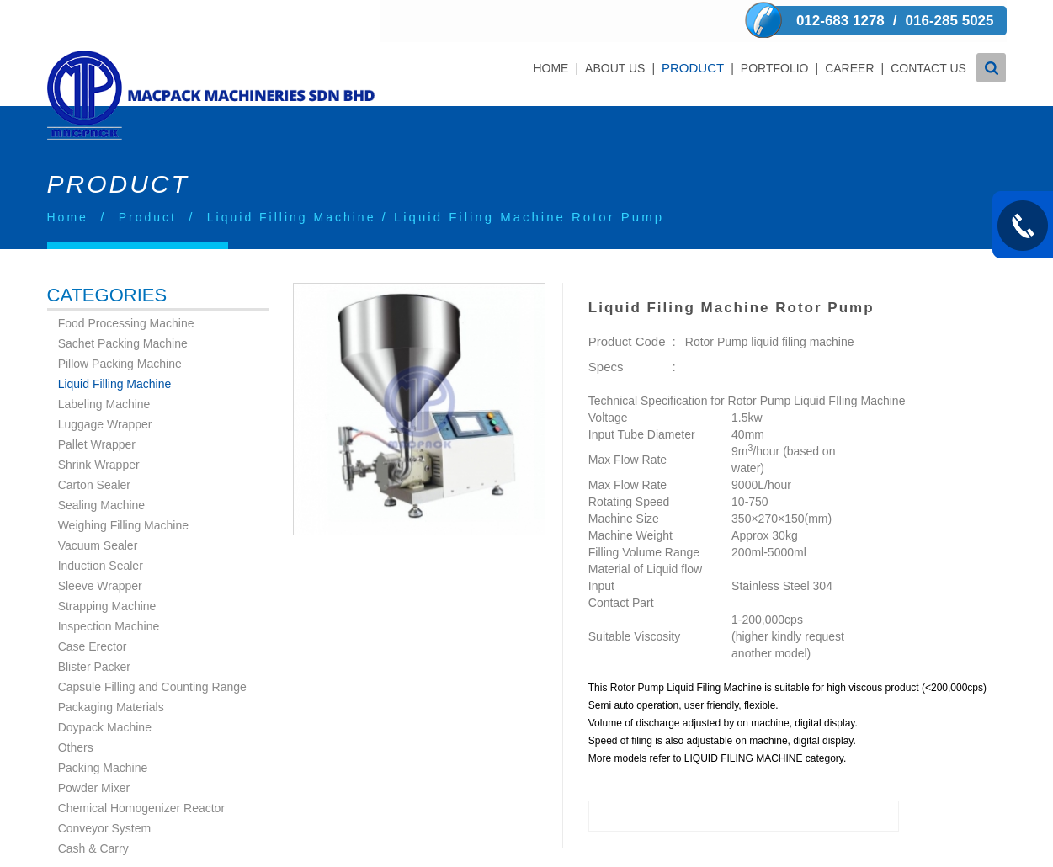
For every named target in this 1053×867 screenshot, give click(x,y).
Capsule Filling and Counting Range (152, 645)
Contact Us (928, 68)
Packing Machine (103, 725)
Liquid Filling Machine (291, 175)
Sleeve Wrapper (100, 544)
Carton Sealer (94, 442)
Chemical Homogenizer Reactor (141, 766)
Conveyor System (104, 786)
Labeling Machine (104, 362)
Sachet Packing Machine (123, 301)
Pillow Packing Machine (120, 321)
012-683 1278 (840, 21)
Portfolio (774, 68)
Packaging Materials (111, 665)
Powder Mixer (94, 746)
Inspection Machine (109, 584)
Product (693, 68)
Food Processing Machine (126, 281)
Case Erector (92, 604)
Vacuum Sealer (98, 503)
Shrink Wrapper (99, 422)
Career (849, 68)
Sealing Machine (102, 463)
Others (75, 705)
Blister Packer (94, 624)
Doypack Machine (105, 685)
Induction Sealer (100, 523)
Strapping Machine (107, 564)
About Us (615, 68)
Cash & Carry (93, 806)
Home (550, 68)
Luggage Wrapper (105, 382)
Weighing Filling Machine (123, 483)
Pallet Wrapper (97, 402)
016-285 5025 (950, 21)
